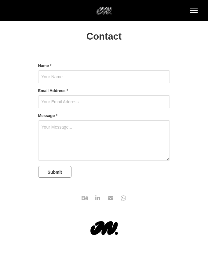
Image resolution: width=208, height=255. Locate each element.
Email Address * (53, 91)
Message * (48, 116)
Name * (45, 66)
